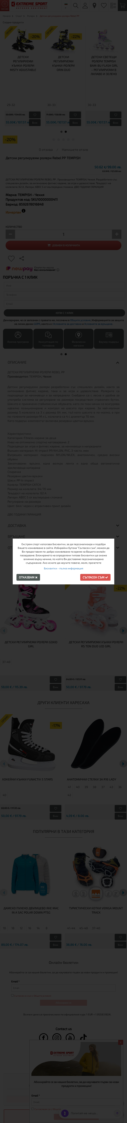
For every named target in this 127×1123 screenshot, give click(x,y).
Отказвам (28, 577)
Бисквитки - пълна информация (63, 568)
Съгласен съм (95, 577)
